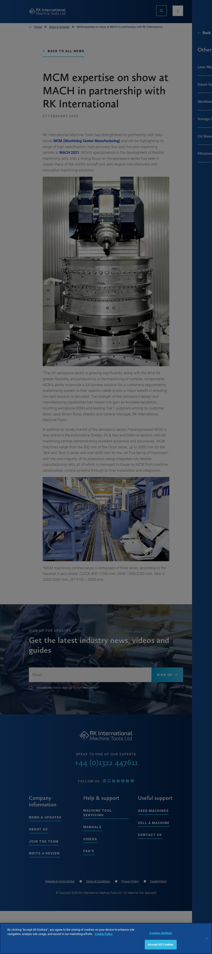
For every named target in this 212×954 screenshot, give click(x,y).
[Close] (207, 938)
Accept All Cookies (160, 944)
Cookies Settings (160, 933)
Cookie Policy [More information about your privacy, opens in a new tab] (104, 934)
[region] (106, 938)
